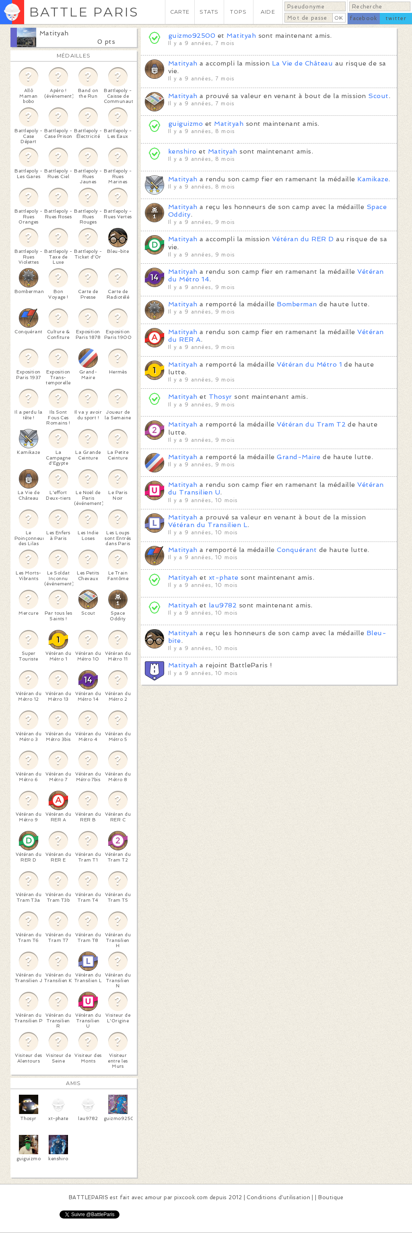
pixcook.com (191, 1197)
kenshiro (183, 151)
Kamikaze (372, 179)
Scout (378, 96)
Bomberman (297, 304)
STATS (209, 12)
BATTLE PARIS (84, 12)
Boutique (330, 1197)
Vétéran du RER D (303, 239)
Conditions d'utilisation (278, 1197)
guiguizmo (185, 123)
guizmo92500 (191, 35)
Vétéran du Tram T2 (311, 424)
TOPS (238, 12)
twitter (395, 18)
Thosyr (220, 396)
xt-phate (224, 577)
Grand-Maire (298, 457)
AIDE (268, 12)
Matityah (54, 33)
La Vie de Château (302, 63)
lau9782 (223, 605)
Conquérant (297, 550)
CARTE (180, 12)
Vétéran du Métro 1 (309, 364)
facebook (363, 18)
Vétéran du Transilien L (207, 525)
